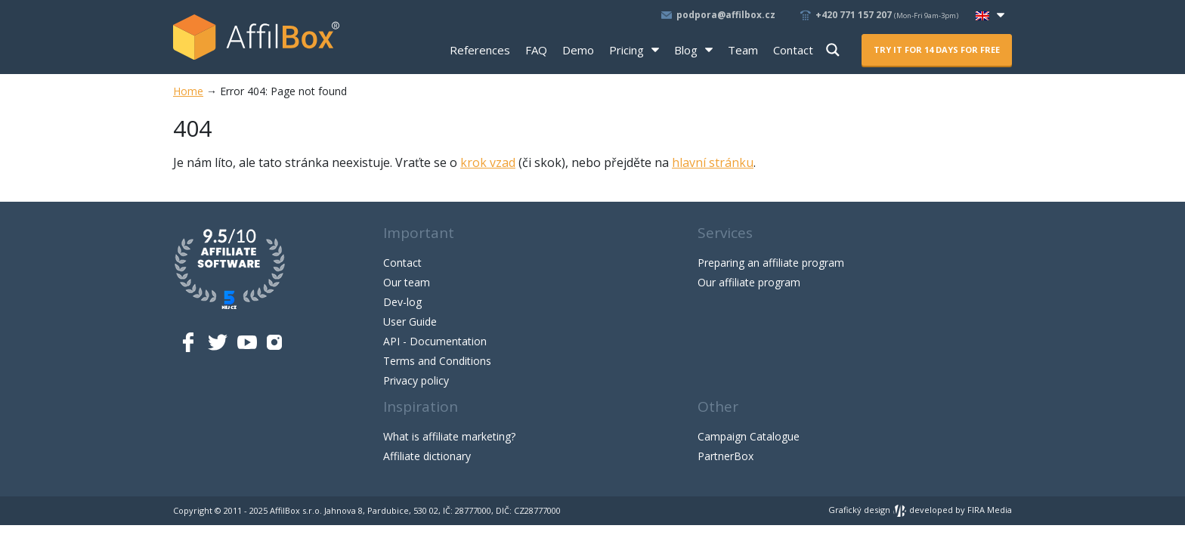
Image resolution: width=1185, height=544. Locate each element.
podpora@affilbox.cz (725, 14)
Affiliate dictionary (427, 456)
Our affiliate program (749, 282)
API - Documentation (435, 341)
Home (188, 91)
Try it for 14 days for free (937, 49)
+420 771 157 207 (888, 14)
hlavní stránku (712, 162)
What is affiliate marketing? (449, 436)
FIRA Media (989, 509)
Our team (406, 282)
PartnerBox (725, 456)
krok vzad (487, 162)
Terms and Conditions (437, 361)
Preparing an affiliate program (771, 262)
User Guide (410, 321)
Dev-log (402, 302)
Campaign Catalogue (749, 436)
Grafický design (867, 509)
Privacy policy (416, 380)
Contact (402, 262)
